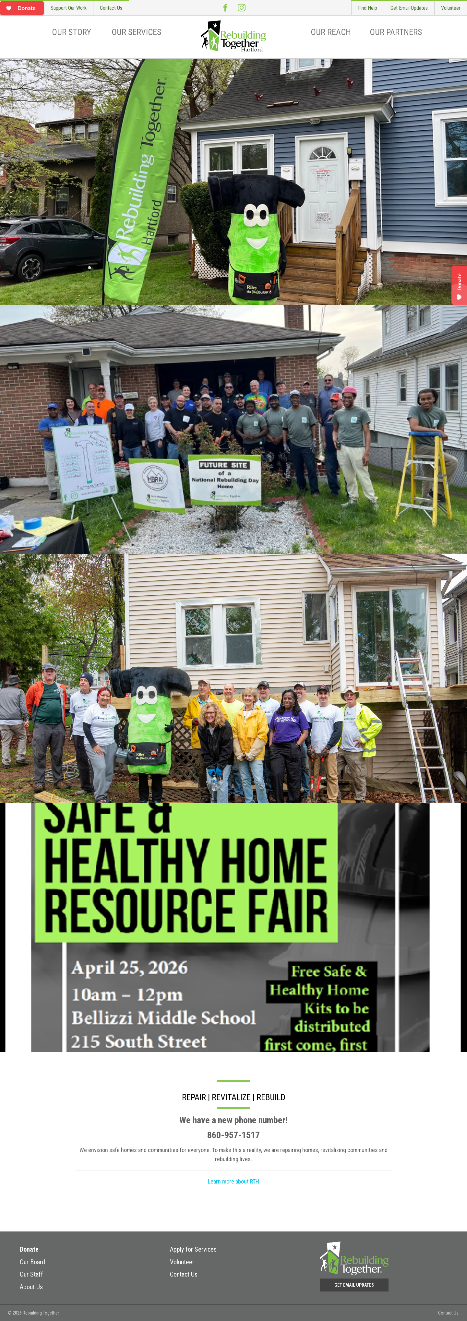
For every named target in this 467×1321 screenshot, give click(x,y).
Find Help (367, 8)
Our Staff (31, 1274)
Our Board (32, 1262)
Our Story (71, 32)
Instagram (242, 7)
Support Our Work (69, 8)
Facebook (225, 7)
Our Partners (396, 32)
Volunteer (451, 8)
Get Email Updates (409, 8)
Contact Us (111, 8)
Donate (29, 1249)
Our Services (136, 32)
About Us (31, 1287)
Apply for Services (193, 1249)
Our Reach (331, 32)
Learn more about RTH (233, 1181)
